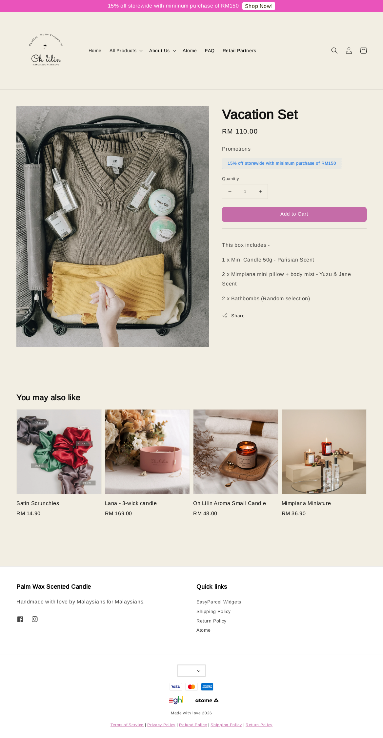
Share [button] (233, 316)
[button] (334, 50)
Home (95, 50)
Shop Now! (258, 6)
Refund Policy (193, 725)
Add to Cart (294, 214)
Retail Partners (239, 50)
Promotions (236, 149)
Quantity (230, 178)
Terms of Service (127, 725)
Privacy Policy (161, 725)
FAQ (210, 50)
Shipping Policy (213, 611)
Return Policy (211, 620)
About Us (159, 50)
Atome (190, 50)
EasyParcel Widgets (218, 601)
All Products (123, 50)
